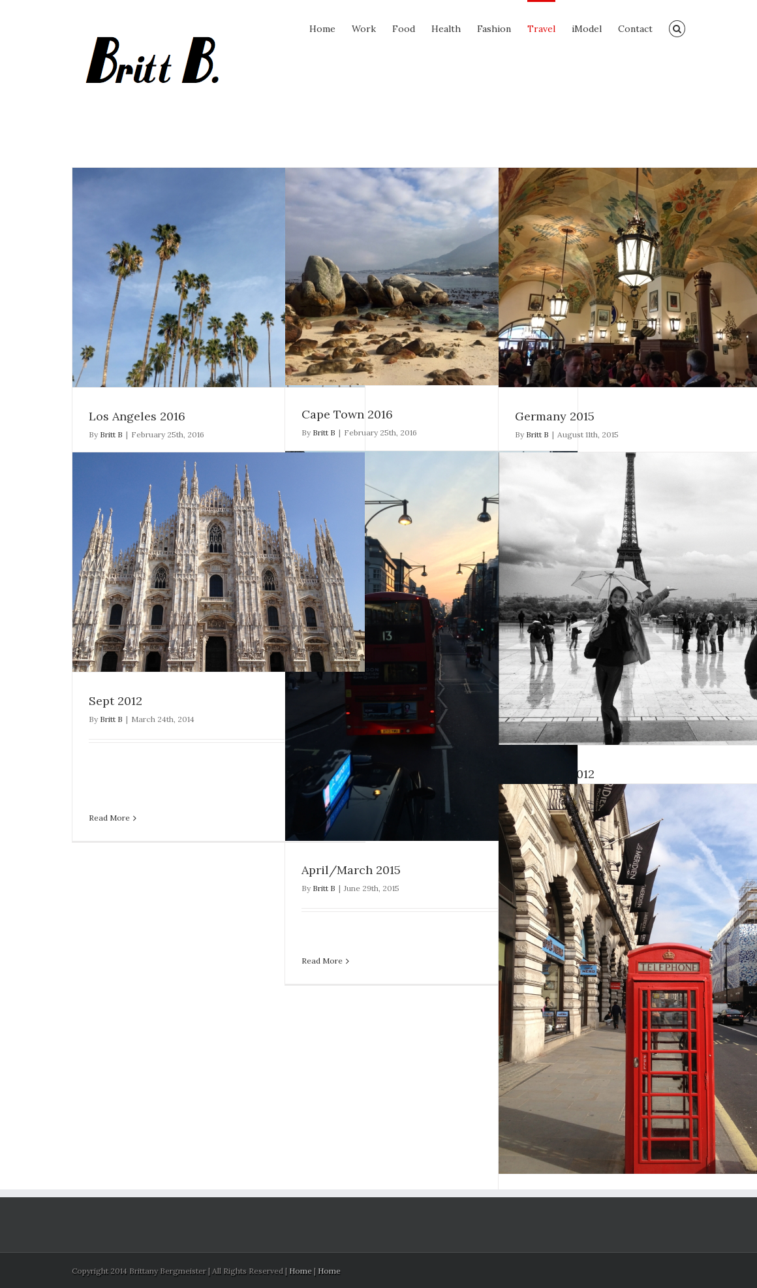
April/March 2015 (351, 869)
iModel (587, 29)
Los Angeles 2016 (137, 416)
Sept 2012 (115, 700)
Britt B (111, 434)
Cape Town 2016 (347, 414)
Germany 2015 (555, 416)
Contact (635, 29)
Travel (541, 29)
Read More (322, 961)
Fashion (494, 29)
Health (446, 29)
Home (322, 29)
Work (364, 29)
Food (403, 29)
